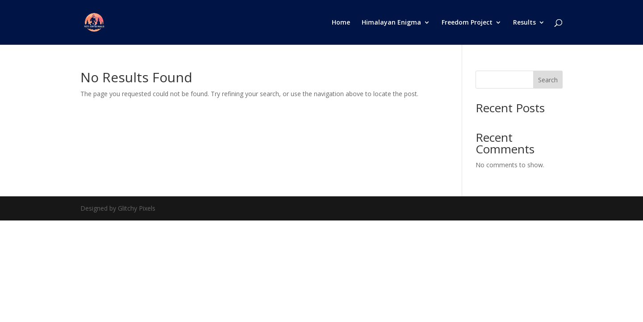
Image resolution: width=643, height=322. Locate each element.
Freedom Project (467, 22)
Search (548, 80)
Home (341, 22)
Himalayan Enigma (391, 22)
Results (524, 22)
